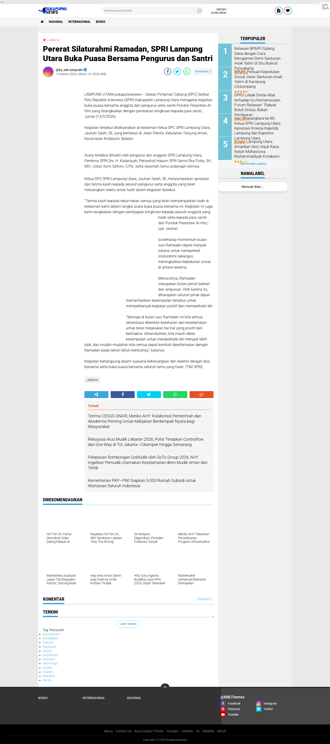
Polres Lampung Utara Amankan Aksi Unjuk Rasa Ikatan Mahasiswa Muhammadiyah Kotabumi (256, 148)
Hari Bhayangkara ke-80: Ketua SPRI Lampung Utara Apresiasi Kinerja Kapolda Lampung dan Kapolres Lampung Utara (256, 127)
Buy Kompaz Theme (149, 731)
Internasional (79, 22)
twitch (221, 731)
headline (49, 676)
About (108, 731)
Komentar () (203, 71)
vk (197, 731)
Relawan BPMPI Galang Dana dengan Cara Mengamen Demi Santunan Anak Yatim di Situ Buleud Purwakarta (259, 55)
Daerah (48, 642)
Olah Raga (50, 663)
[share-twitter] (177, 71)
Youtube (172, 731)
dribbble (208, 731)
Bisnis (100, 22)
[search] (152, 10)
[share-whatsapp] (187, 71)
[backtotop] (165, 688)
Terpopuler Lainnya (252, 163)
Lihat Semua (128, 624)
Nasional (56, 22)
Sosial (47, 651)
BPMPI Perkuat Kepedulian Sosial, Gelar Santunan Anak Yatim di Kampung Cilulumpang (257, 78)
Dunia (47, 680)
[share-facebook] (167, 71)
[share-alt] (96, 394)
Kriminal (49, 659)
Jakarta (53, 40)
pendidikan (51, 638)
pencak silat (51, 634)
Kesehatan (50, 655)
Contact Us (124, 731)
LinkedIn (187, 731)
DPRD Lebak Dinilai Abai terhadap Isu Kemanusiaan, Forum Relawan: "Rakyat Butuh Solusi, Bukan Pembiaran (256, 104)
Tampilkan (204, 599)
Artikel (47, 668)
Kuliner (48, 672)
